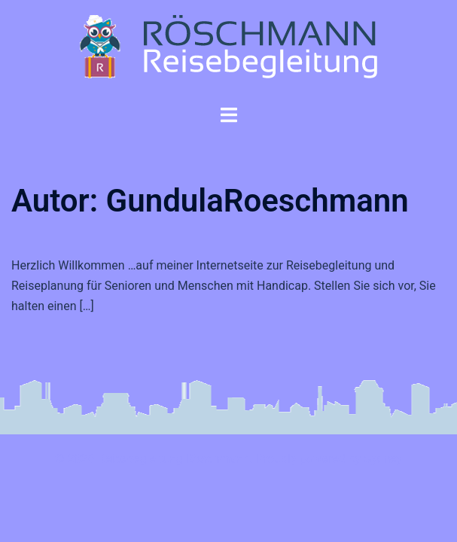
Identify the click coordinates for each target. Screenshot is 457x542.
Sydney (383, 459)
